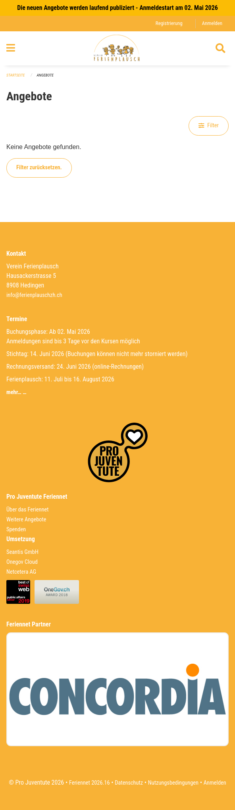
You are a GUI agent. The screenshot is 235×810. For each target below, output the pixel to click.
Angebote (45, 75)
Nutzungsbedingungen (173, 782)
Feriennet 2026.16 (89, 782)
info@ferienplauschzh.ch (34, 295)
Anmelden (212, 23)
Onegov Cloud (22, 562)
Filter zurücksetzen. (39, 167)
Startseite (15, 75)
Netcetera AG (21, 572)
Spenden (16, 529)
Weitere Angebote (26, 519)
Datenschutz (129, 782)
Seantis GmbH (22, 552)
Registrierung (169, 23)
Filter (208, 125)
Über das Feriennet (27, 509)
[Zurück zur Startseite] (118, 48)
